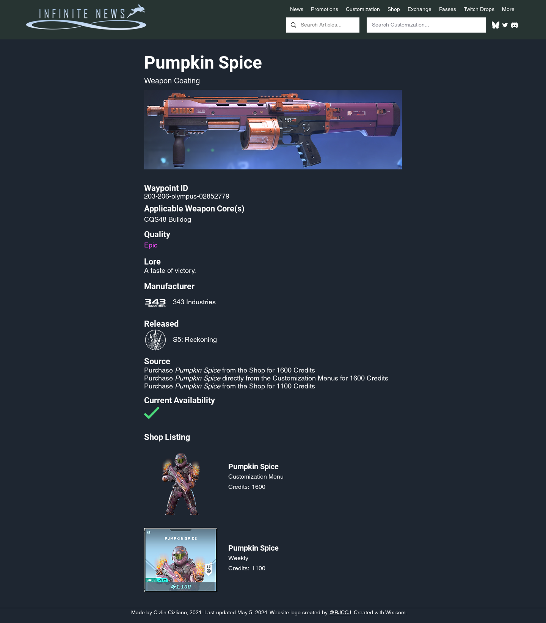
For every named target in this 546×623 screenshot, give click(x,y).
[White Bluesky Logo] (495, 25)
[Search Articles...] (322, 25)
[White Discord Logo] (514, 25)
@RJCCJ (340, 612)
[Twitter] (505, 25)
